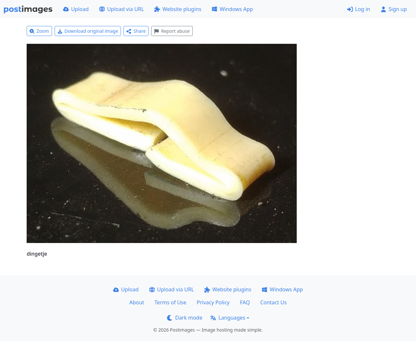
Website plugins (177, 9)
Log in (358, 9)
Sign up (394, 9)
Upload (76, 9)
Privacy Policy (213, 302)
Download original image (88, 31)
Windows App (232, 9)
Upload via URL (121, 9)
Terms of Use (170, 302)
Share (136, 31)
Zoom (39, 31)
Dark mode (184, 317)
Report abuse (171, 31)
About (136, 302)
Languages (227, 317)
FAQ (245, 302)
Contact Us (273, 302)
